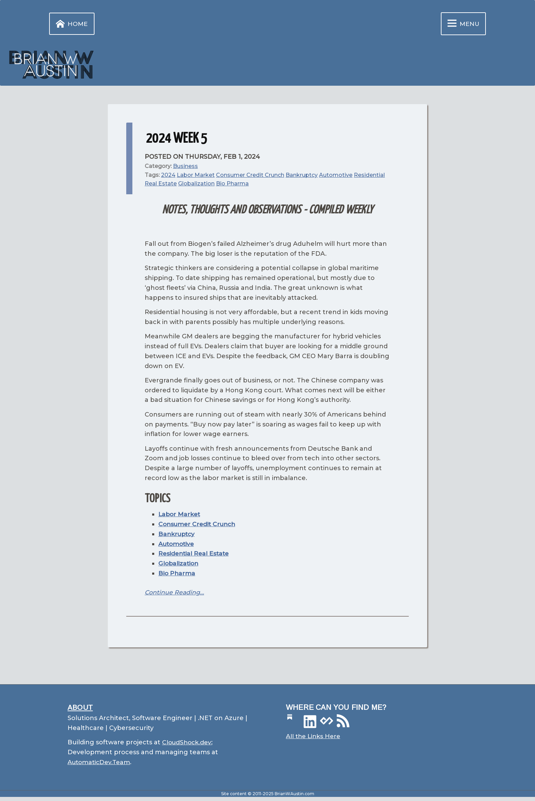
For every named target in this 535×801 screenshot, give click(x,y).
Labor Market (196, 175)
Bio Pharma (232, 184)
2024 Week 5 (176, 140)
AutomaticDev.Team (100, 763)
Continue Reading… (175, 593)
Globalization (196, 184)
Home (71, 24)
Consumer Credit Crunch (250, 175)
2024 (168, 175)
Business (185, 167)
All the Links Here (314, 737)
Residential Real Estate (194, 554)
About (80, 708)
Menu (461, 24)
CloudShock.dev (188, 743)
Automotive (335, 175)
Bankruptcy (302, 175)
